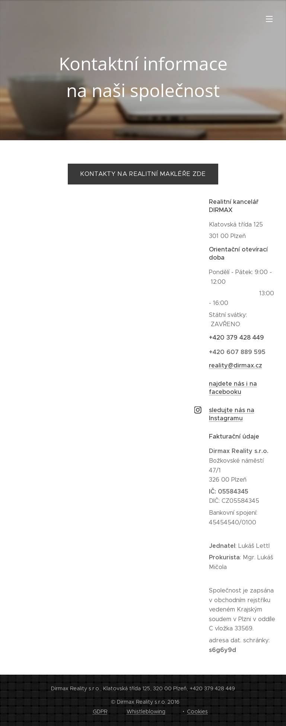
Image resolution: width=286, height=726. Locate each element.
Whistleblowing (146, 711)
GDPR (100, 711)
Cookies (197, 711)
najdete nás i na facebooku (233, 388)
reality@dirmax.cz (235, 365)
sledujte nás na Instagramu (231, 414)
